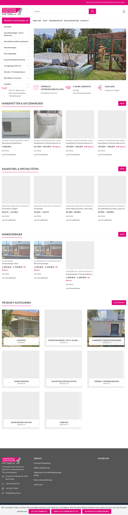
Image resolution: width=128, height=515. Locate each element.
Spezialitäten (25, 206)
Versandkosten (10, 155)
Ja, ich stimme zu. (39, 511)
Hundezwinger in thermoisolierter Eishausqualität (85, 274)
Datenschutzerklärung (97, 511)
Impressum (38, 484)
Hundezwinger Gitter (10, 263)
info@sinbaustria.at (13, 493)
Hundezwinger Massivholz (56, 261)
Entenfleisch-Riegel (9, 209)
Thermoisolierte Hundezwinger (90, 271)
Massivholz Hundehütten (12, 143)
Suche (92, 11)
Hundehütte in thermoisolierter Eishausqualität (84, 143)
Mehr (122, 103)
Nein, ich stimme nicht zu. (66, 511)
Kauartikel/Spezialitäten (11, 206)
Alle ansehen (119, 302)
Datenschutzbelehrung (43, 480)
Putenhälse (38, 209)
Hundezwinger (7, 261)
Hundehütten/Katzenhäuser (12, 140)
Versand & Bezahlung (42, 463)
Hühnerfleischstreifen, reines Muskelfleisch (83, 209)
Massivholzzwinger (41, 263)
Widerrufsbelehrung (42, 468)
